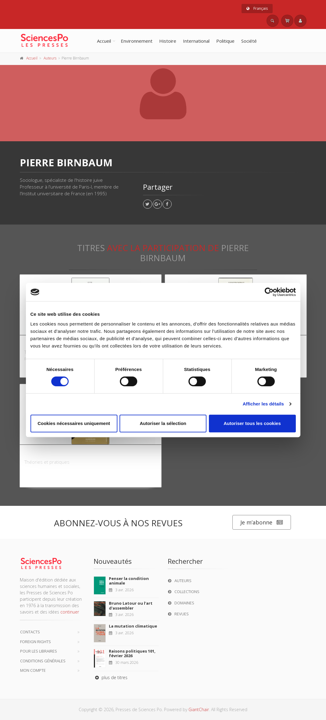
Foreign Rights (35, 641)
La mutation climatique (133, 626)
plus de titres (110, 677)
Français (257, 8)
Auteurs (50, 58)
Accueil (104, 41)
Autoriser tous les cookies (252, 423)
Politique (225, 41)
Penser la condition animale (129, 581)
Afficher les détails (263, 403)
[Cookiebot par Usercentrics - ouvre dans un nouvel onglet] (269, 292)
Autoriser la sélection (163, 423)
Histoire (167, 41)
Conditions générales (43, 661)
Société (249, 41)
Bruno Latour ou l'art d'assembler (130, 605)
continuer (69, 612)
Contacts (30, 632)
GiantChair (198, 709)
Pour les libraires (38, 651)
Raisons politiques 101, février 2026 (132, 653)
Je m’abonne (261, 522)
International (196, 41)
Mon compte (33, 670)
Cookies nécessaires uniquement (74, 423)
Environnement (136, 41)
